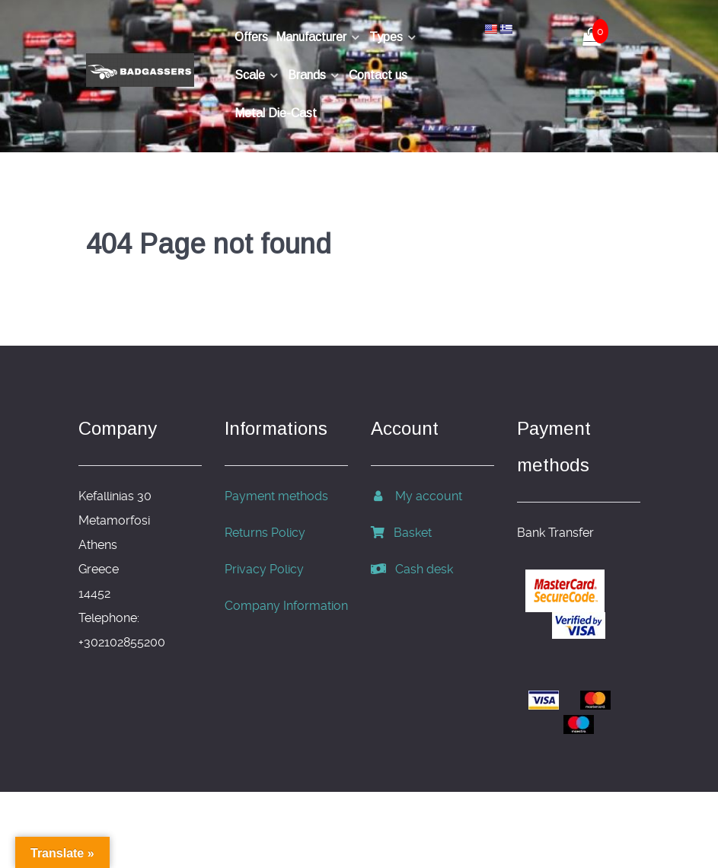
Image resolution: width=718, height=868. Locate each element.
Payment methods (276, 496)
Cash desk (412, 569)
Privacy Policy (264, 569)
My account (417, 496)
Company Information (286, 605)
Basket (401, 532)
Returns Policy (265, 532)
